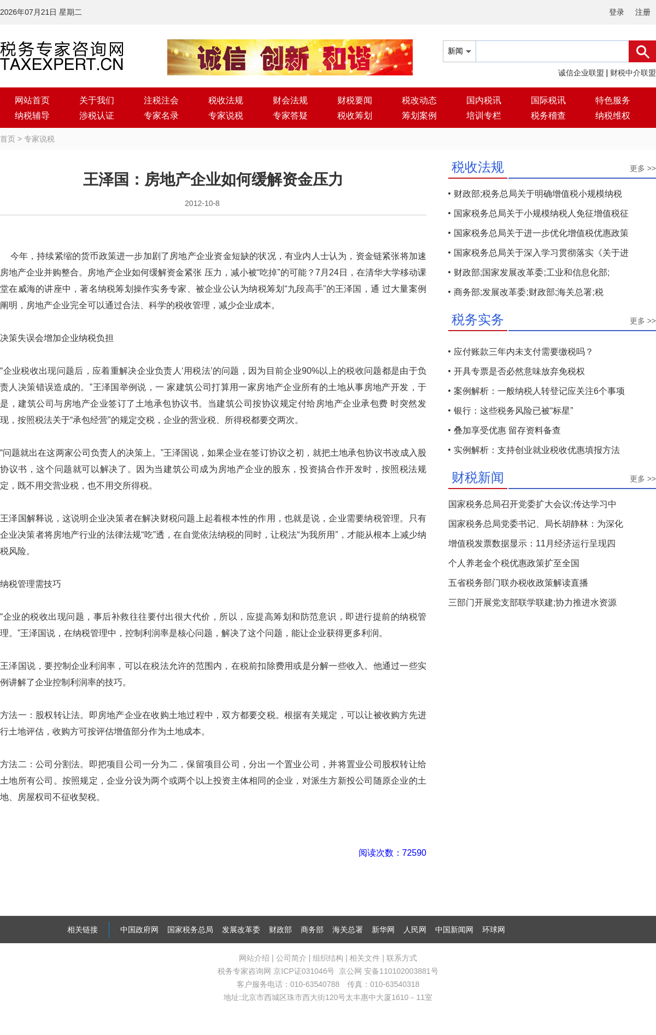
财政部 (280, 929)
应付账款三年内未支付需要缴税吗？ (524, 351)
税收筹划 (354, 115)
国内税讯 (483, 100)
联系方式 (401, 958)
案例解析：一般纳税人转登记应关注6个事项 (539, 391)
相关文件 (364, 958)
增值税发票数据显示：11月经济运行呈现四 (532, 543)
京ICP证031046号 (304, 971)
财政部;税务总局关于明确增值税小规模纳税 (538, 193)
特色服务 (612, 100)
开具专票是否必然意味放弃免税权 (519, 371)
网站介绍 (254, 958)
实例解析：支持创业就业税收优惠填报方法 (537, 450)
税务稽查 (548, 115)
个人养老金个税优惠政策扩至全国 (513, 563)
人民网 (414, 929)
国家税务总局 (190, 929)
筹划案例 (419, 115)
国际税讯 (548, 100)
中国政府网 (139, 929)
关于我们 (96, 100)
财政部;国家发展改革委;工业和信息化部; (532, 272)
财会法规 (290, 100)
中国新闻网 (454, 929)
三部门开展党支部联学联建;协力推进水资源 (532, 602)
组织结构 (328, 958)
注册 (643, 12)
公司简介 (291, 958)
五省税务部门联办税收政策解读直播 (518, 582)
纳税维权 (612, 115)
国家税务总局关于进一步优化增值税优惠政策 (541, 233)
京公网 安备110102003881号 (388, 971)
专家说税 (225, 115)
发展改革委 (241, 929)
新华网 (383, 929)
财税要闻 (354, 100)
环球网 (493, 929)
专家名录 (161, 115)
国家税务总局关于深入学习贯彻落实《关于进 (541, 252)
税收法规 (225, 100)
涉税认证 (96, 115)
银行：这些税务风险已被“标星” (513, 410)
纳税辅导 (32, 115)
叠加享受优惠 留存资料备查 (507, 430)
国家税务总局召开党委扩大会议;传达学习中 (532, 504)
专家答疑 (290, 115)
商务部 (312, 929)
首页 (7, 138)
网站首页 (32, 100)
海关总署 (347, 929)
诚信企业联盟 (581, 72)
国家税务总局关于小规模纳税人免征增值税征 (541, 213)
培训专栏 (483, 115)
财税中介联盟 (633, 72)
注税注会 (161, 100)
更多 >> (643, 168)
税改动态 (419, 100)
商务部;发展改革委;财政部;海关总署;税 (529, 292)
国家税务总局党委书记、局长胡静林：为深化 (535, 523)
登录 (616, 12)
